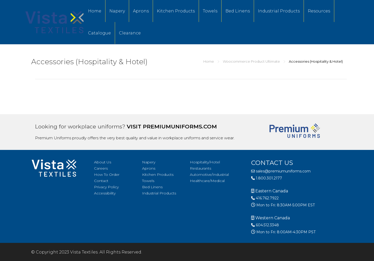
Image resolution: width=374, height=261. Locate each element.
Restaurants (200, 168)
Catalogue (99, 33)
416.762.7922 (265, 198)
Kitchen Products (176, 11)
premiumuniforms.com (180, 126)
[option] (361, 257)
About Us (102, 162)
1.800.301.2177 (266, 178)
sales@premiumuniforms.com (281, 171)
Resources (319, 11)
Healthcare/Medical (207, 180)
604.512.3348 (265, 225)
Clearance (130, 33)
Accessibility (105, 193)
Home (94, 11)
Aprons (141, 11)
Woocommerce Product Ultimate (251, 61)
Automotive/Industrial (209, 174)
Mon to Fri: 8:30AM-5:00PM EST (285, 205)
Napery (117, 11)
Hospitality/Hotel (205, 162)
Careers (101, 168)
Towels (210, 11)
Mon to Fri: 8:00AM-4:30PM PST (285, 232)
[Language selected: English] (361, 256)
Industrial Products (279, 11)
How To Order (106, 174)
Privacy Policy (106, 187)
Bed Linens (237, 11)
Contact (101, 180)
